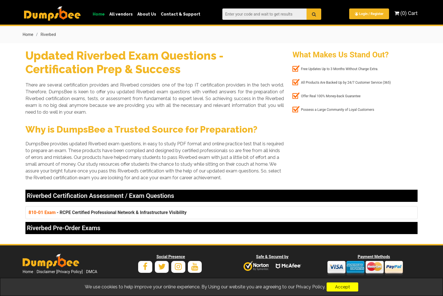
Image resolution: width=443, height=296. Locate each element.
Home (99, 14)
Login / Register (369, 14)
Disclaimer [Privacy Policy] (60, 271)
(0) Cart (406, 13)
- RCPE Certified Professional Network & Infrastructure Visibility (107, 212)
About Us (146, 14)
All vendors (121, 14)
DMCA (91, 271)
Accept (342, 286)
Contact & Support (180, 14)
